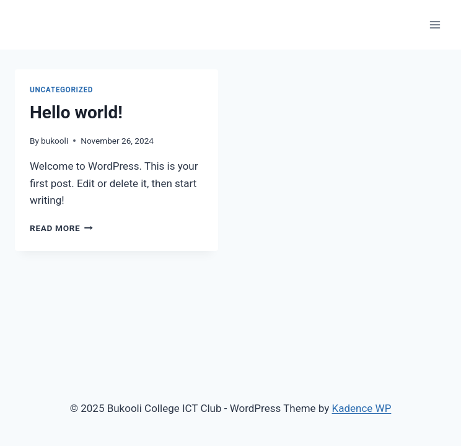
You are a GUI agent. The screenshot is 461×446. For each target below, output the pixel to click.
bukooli (54, 141)
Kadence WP (362, 408)
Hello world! (76, 112)
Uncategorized (61, 89)
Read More (61, 228)
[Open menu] (434, 24)
